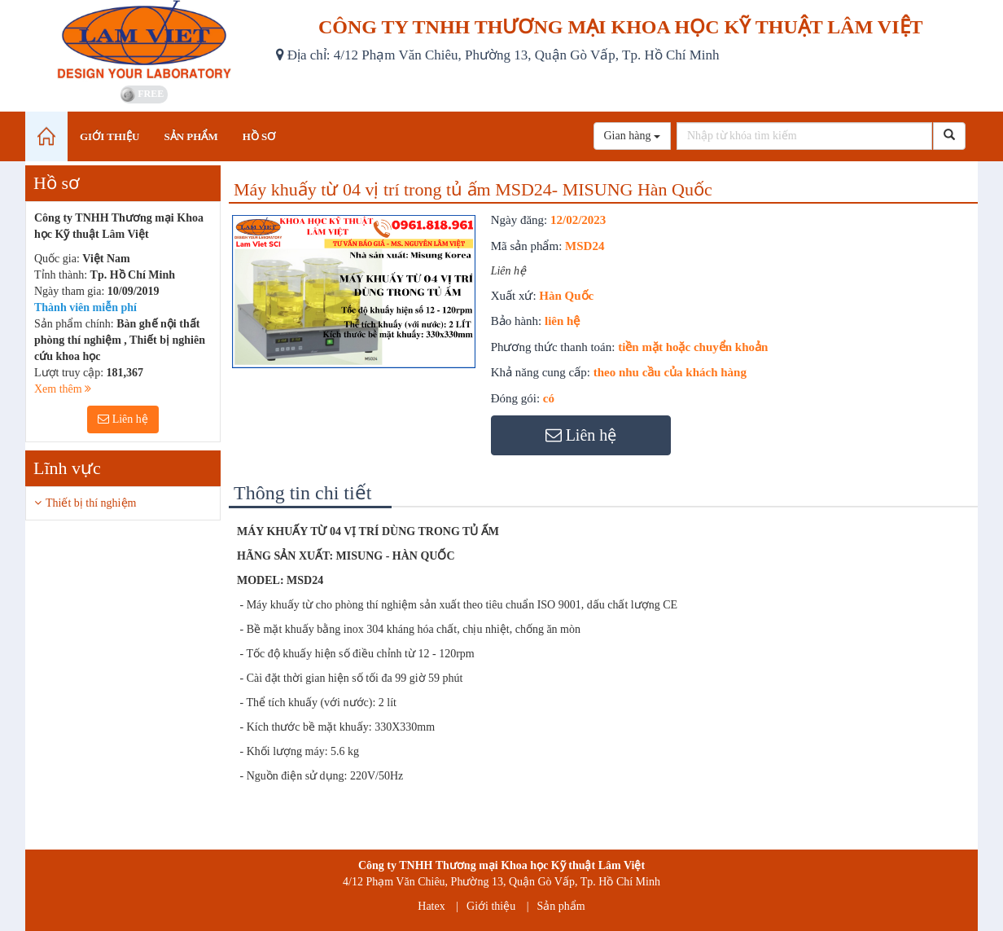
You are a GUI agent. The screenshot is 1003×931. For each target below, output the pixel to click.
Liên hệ (123, 419)
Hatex (431, 906)
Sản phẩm (561, 906)
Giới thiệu (490, 906)
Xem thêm (62, 389)
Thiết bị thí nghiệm (91, 503)
